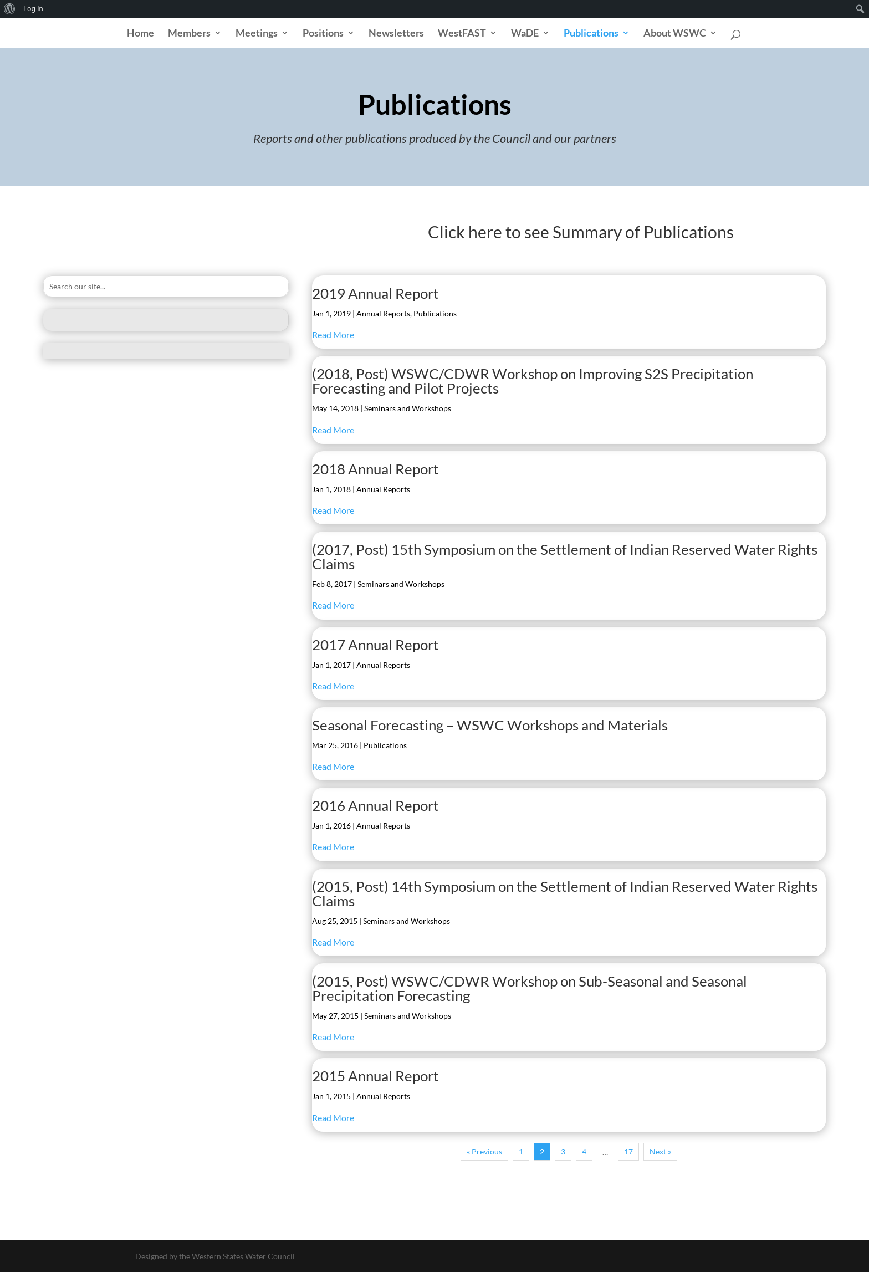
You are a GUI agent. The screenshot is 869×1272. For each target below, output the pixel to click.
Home (140, 34)
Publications (591, 34)
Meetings (257, 34)
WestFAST (462, 34)
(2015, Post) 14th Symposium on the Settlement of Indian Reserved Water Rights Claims (564, 893)
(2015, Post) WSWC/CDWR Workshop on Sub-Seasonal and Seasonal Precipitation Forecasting (529, 988)
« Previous (484, 1151)
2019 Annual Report (375, 293)
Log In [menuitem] (33, 8)
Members (189, 34)
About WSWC (674, 34)
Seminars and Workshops (407, 408)
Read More (333, 334)
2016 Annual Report (375, 805)
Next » (660, 1151)
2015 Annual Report (375, 1076)
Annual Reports (383, 313)
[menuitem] (9, 9)
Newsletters (396, 34)
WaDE (525, 34)
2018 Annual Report (375, 469)
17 (628, 1151)
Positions (323, 34)
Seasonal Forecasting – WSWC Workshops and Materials (490, 725)
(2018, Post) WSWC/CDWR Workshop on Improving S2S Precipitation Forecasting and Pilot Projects (532, 381)
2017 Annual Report (375, 644)
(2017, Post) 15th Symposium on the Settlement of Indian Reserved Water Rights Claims (564, 556)
